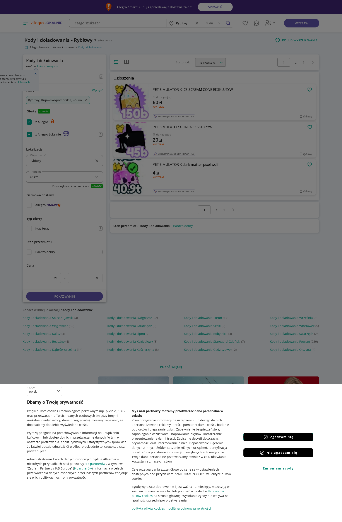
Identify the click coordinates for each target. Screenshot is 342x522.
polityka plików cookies (148, 508)
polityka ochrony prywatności (189, 508)
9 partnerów (83, 468)
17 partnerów (95, 464)
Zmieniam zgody (278, 468)
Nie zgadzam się (278, 452)
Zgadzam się (278, 437)
